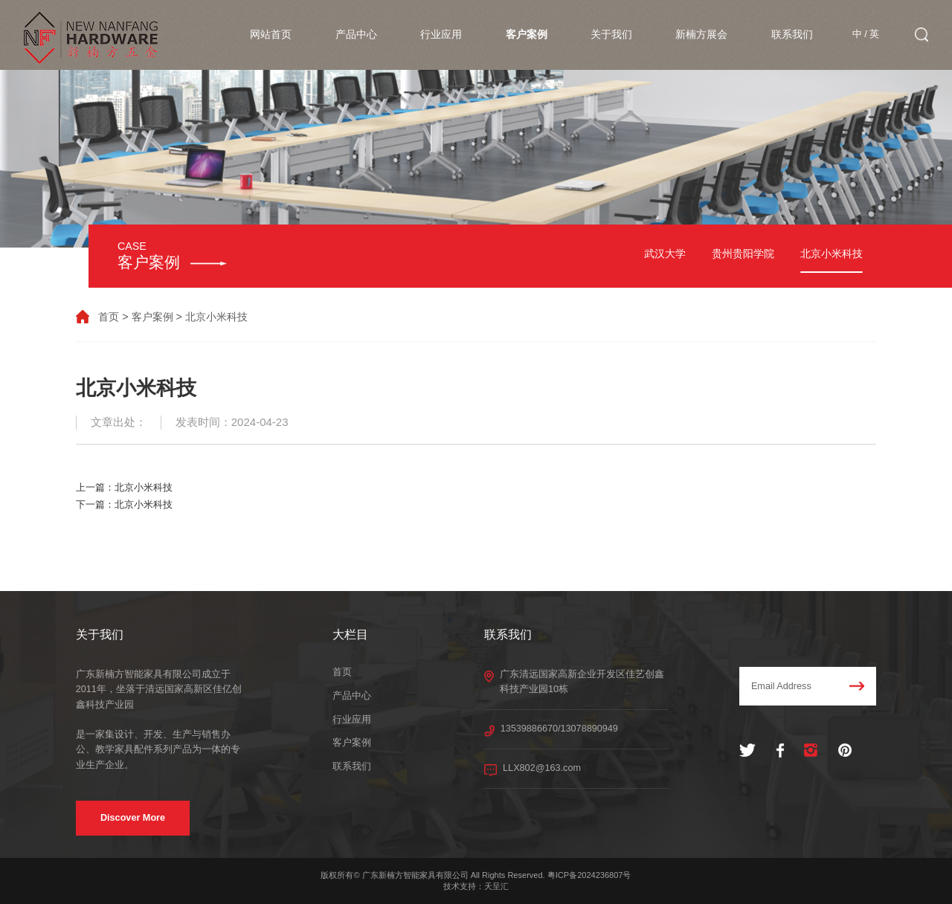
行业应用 (441, 34)
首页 (108, 317)
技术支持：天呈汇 (476, 886)
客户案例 (526, 34)
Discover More (132, 818)
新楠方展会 (701, 34)
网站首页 (271, 34)
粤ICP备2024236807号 (589, 875)
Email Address (808, 686)
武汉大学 (665, 253)
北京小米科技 (831, 253)
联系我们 (792, 34)
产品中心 (356, 34)
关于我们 (611, 34)
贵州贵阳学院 (743, 253)
